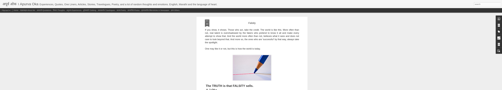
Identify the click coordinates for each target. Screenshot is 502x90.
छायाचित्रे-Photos (134, 10)
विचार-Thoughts (59, 10)
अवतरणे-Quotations (44, 10)
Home (16, 10)
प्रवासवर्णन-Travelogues (106, 10)
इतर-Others (175, 10)
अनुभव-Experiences (74, 10)
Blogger (259, 88)
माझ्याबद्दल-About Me (27, 10)
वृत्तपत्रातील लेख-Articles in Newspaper (155, 10)
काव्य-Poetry (121, 10)
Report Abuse (266, 88)
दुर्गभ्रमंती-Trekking (89, 10)
